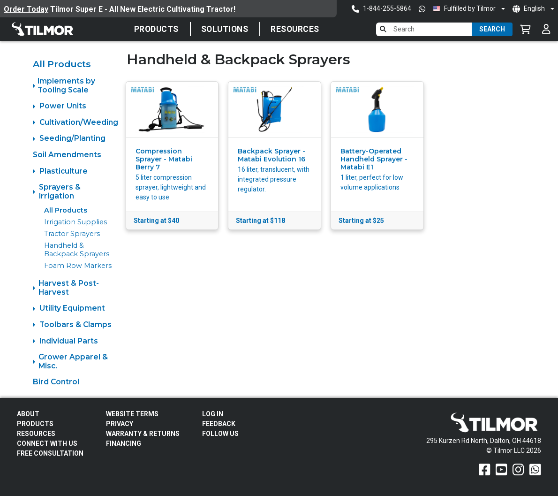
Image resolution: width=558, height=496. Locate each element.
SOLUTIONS (225, 29)
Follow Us (220, 433)
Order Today (26, 9)
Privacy (119, 423)
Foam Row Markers (78, 265)
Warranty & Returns (143, 433)
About (28, 414)
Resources (295, 29)
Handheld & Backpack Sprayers (76, 249)
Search (492, 29)
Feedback (218, 423)
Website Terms (132, 414)
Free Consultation (50, 453)
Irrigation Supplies (75, 222)
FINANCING (123, 443)
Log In (212, 414)
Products (156, 29)
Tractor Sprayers (72, 233)
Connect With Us (47, 443)
